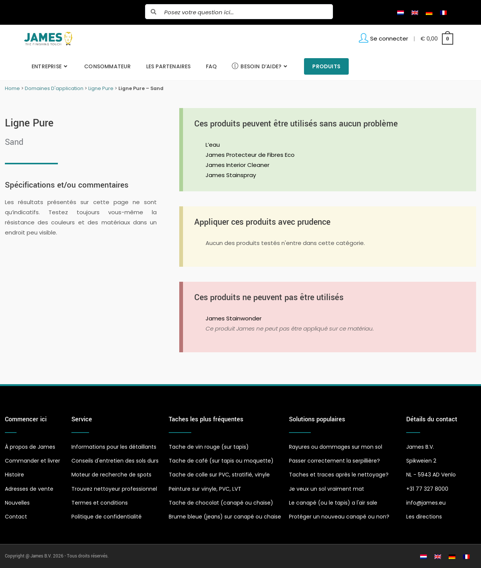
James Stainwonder (234, 318)
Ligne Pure (100, 88)
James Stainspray (231, 175)
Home (12, 88)
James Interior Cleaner (237, 165)
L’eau (213, 145)
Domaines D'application (54, 88)
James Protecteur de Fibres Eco (250, 155)
